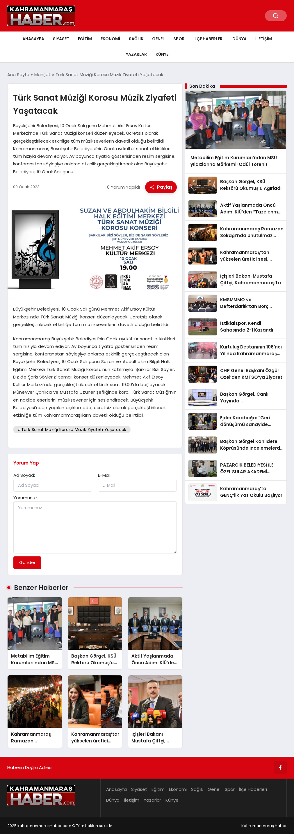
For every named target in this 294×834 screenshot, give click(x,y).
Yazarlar (136, 54)
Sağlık (136, 39)
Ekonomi (110, 39)
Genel (158, 39)
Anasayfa (33, 39)
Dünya (239, 39)
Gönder (27, 562)
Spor (179, 39)
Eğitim (85, 39)
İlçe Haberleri (208, 39)
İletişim (263, 39)
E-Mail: (104, 475)
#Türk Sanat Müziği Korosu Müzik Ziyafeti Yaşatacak (71, 429)
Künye (162, 54)
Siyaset (61, 39)
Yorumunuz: (25, 498)
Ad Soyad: (24, 475)
